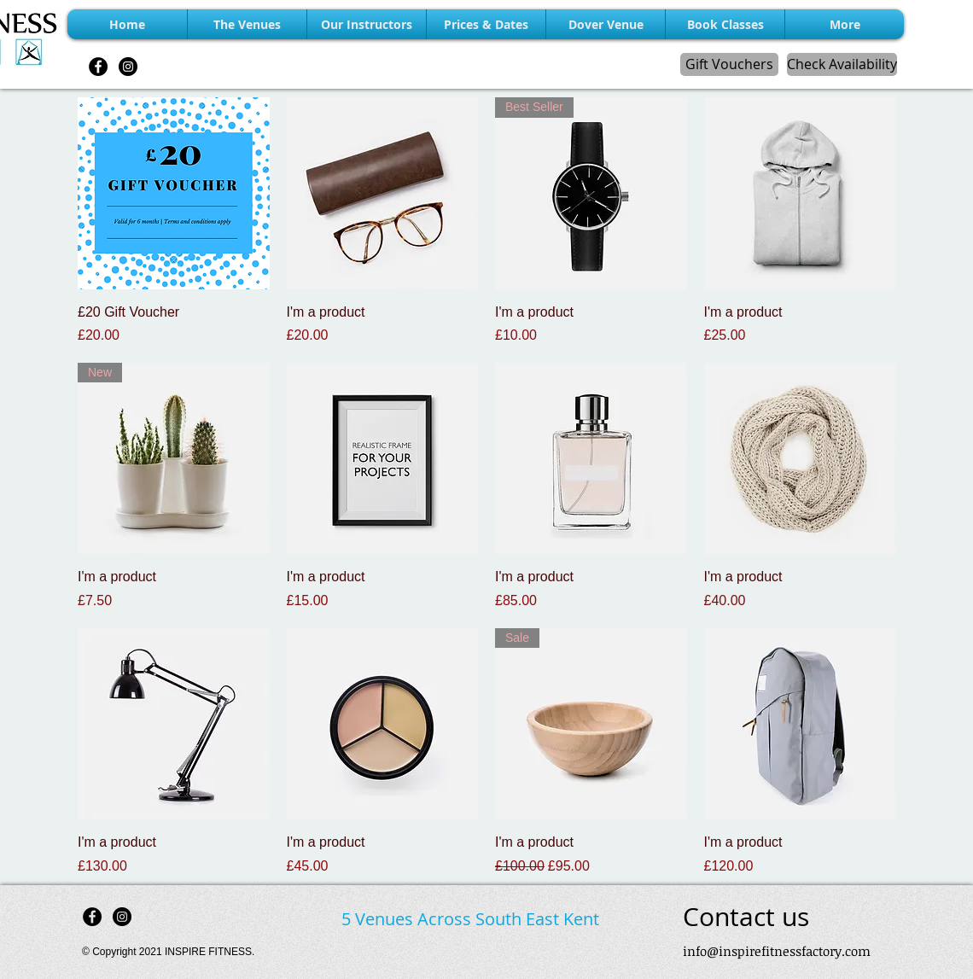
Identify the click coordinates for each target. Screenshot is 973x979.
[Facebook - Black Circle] (98, 66)
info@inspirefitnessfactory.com (777, 950)
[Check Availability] (842, 64)
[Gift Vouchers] (729, 64)
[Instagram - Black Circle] (128, 66)
